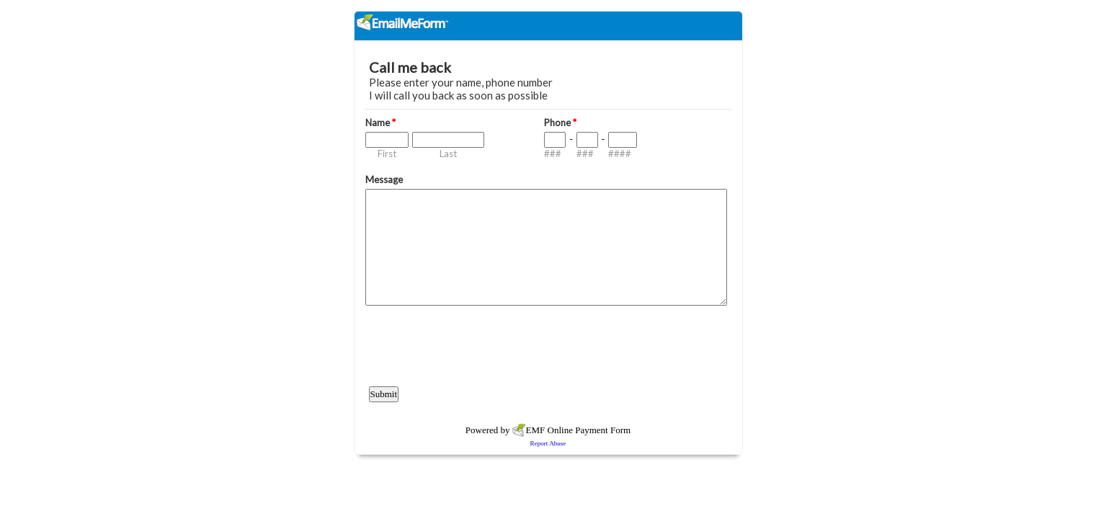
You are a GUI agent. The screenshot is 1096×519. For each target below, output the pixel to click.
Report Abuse (548, 443)
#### (619, 153)
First (387, 153)
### (552, 153)
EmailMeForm (548, 26)
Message (384, 179)
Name (380, 122)
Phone (560, 122)
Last (448, 153)
